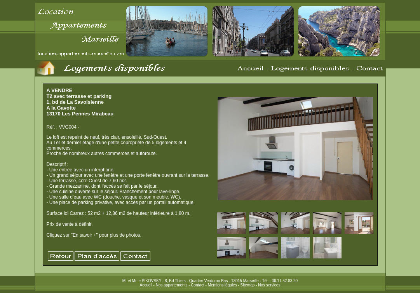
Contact (197, 285)
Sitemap (247, 285)
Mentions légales (222, 285)
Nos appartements (172, 285)
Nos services (269, 285)
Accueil (146, 285)
